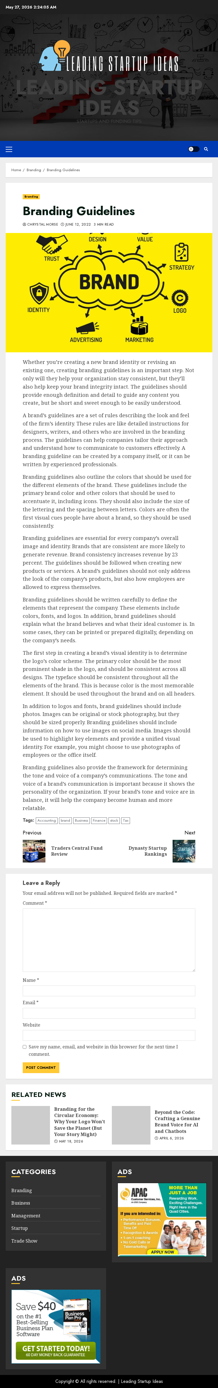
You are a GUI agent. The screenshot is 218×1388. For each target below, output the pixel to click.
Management (25, 1216)
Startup (19, 1228)
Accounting (46, 820)
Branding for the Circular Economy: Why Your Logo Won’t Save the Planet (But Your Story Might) (30, 1125)
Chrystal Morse (42, 224)
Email (31, 1002)
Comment (35, 903)
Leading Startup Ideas (109, 97)
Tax (125, 820)
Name (31, 980)
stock (114, 820)
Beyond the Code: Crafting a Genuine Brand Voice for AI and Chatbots (131, 1125)
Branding (31, 196)
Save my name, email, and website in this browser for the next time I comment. (103, 1050)
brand (65, 820)
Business (81, 820)
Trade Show (24, 1241)
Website (31, 1025)
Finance (99, 820)
